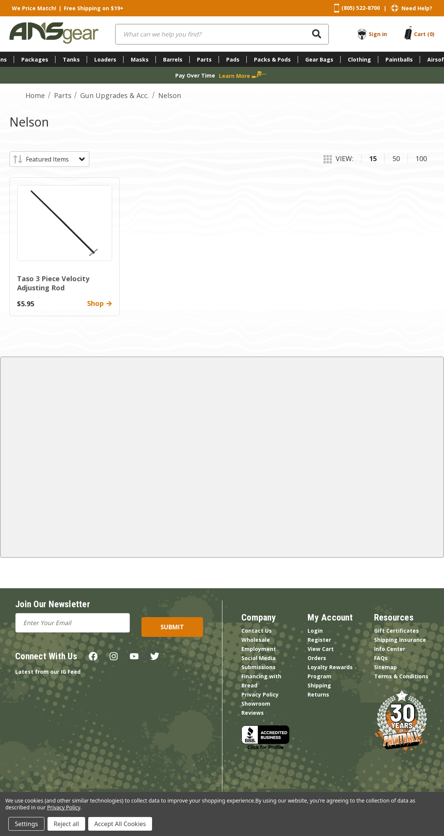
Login (315, 630)
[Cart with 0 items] (424, 34)
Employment (258, 648)
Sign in (378, 34)
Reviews (252, 712)
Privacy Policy (260, 694)
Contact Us (256, 630)
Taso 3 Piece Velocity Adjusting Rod (53, 283)
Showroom (255, 703)
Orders (317, 658)
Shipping (319, 685)
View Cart (321, 648)
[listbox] (55, 159)
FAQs (381, 658)
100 (421, 158)
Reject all (66, 824)
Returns (318, 694)
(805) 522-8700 (360, 7)
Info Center (389, 648)
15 (373, 158)
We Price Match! (34, 8)
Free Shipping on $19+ (94, 8)
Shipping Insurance (400, 639)
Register (319, 639)
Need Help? (416, 8)
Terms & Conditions (401, 676)
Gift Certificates (396, 630)
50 (396, 158)
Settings (26, 824)
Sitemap (385, 667)
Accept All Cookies (120, 824)
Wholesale (255, 639)
